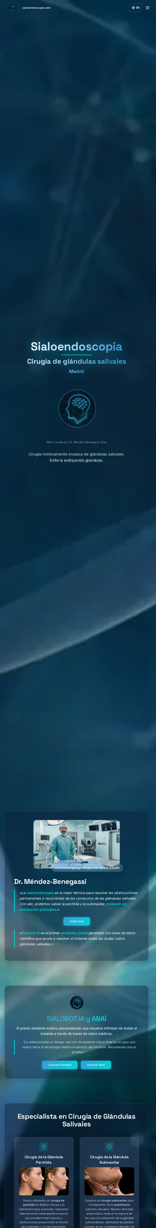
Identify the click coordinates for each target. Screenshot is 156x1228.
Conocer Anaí (96, 1068)
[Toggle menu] (147, 8)
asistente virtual (73, 937)
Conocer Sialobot (59, 1068)
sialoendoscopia (40, 897)
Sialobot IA (30, 937)
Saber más (77, 925)
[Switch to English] (135, 7)
